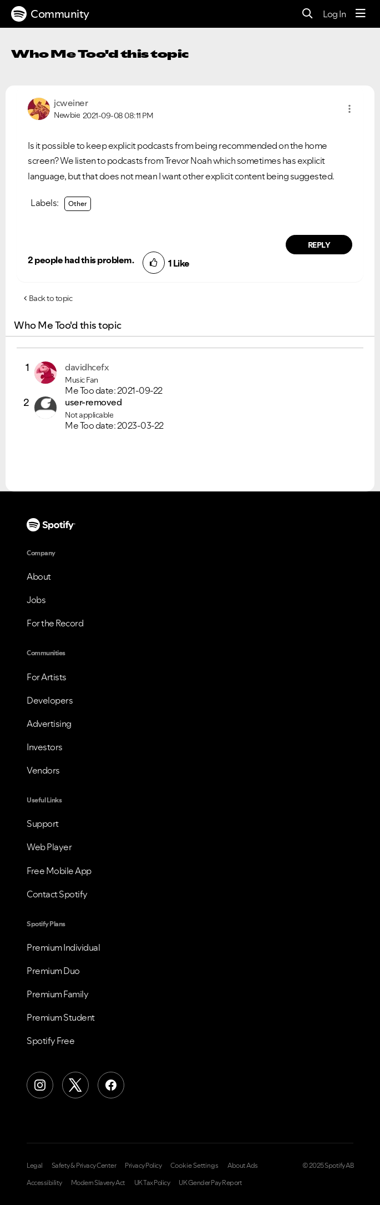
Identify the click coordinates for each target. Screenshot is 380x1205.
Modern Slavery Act (98, 1182)
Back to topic (51, 298)
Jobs (36, 600)
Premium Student (61, 1017)
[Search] (307, 14)
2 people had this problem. (81, 260)
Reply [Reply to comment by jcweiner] (319, 244)
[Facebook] (111, 1085)
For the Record (55, 623)
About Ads (242, 1165)
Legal (35, 1165)
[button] (349, 109)
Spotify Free (50, 1041)
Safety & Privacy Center (84, 1165)
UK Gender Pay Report (210, 1182)
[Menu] (360, 14)
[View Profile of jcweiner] (71, 103)
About (39, 576)
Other (77, 203)
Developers (50, 700)
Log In (334, 14)
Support (43, 823)
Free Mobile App (59, 871)
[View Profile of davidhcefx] (87, 367)
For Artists (47, 677)
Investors (45, 747)
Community (50, 14)
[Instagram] (40, 1085)
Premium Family (57, 994)
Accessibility (44, 1182)
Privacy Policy (143, 1165)
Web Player (49, 847)
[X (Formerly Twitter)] (75, 1085)
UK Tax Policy (152, 1182)
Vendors (43, 770)
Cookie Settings (194, 1165)
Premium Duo (53, 971)
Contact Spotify (57, 894)
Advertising (49, 723)
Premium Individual (63, 947)
